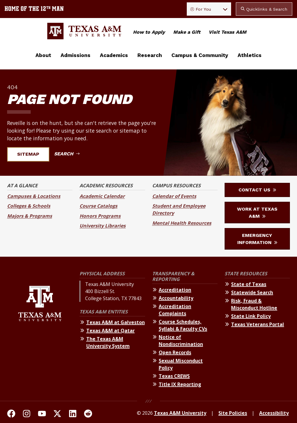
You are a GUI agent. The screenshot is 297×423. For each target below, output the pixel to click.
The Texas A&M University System (108, 342)
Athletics (250, 55)
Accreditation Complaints (175, 310)
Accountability (176, 298)
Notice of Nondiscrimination (181, 340)
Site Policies (232, 413)
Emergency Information (257, 238)
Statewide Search (252, 292)
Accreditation (175, 290)
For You (200, 9)
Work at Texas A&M (257, 212)
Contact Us (257, 190)
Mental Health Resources (181, 223)
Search (66, 154)
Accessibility (274, 413)
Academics (114, 55)
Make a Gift (186, 32)
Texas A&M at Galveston (115, 322)
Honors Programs (100, 216)
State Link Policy (251, 316)
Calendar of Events (174, 196)
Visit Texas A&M (227, 32)
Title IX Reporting (180, 384)
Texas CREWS (174, 376)
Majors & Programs (29, 216)
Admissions (75, 55)
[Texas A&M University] (39, 330)
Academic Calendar (102, 196)
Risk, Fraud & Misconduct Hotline (254, 304)
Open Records (175, 352)
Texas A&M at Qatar (110, 330)
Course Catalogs (98, 206)
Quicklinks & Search (264, 9)
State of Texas (248, 284)
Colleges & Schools (28, 206)
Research (149, 55)
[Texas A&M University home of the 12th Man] (34, 9)
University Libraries (102, 225)
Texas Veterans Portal (257, 324)
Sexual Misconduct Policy (181, 364)
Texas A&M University (180, 413)
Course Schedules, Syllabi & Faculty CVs (183, 325)
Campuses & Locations (33, 196)
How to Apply (149, 32)
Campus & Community (199, 55)
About (43, 55)
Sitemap (31, 154)
